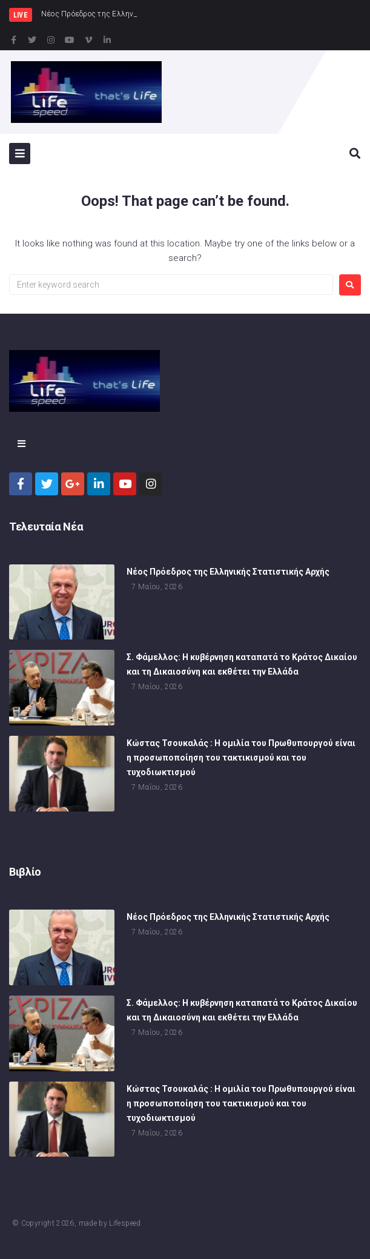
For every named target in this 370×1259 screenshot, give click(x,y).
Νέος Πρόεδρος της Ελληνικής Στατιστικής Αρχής (228, 573)
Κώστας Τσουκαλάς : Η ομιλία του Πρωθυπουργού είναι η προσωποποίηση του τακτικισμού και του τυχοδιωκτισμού (241, 759)
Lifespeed (124, 1223)
